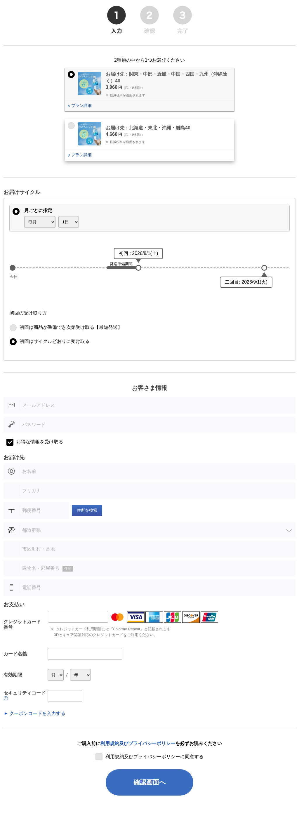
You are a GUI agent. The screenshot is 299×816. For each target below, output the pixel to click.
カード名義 (15, 653)
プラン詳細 (81, 105)
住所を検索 (87, 510)
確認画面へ (149, 782)
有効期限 (13, 674)
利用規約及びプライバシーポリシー (137, 743)
